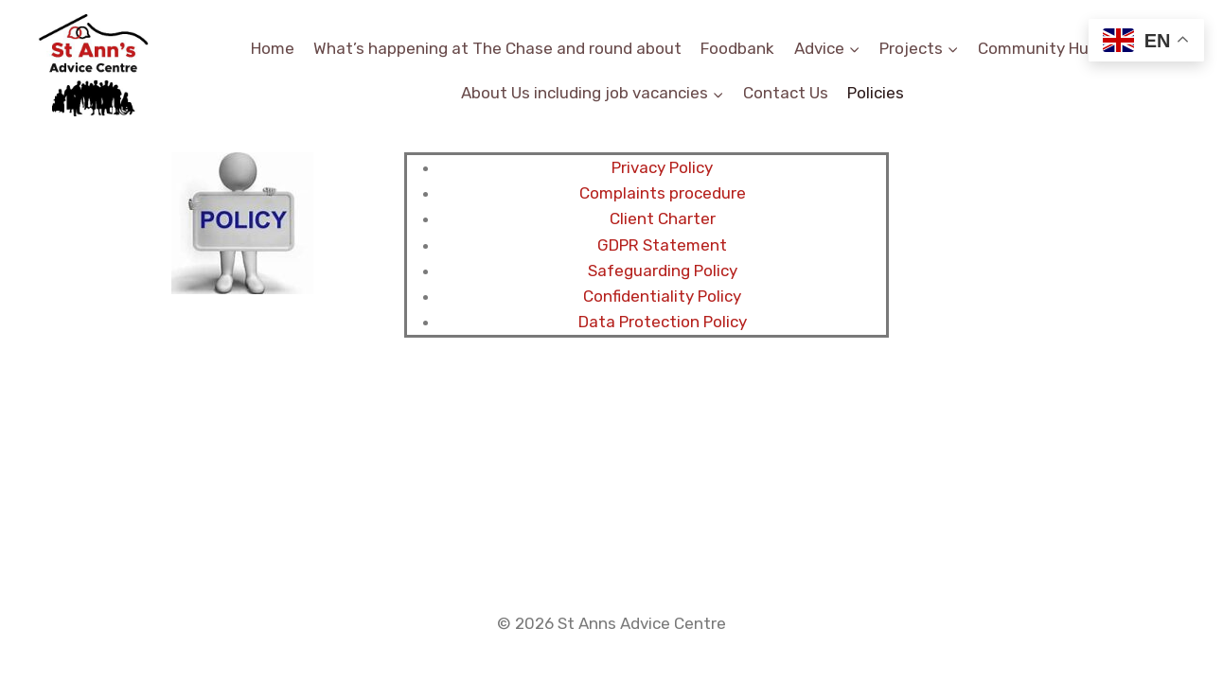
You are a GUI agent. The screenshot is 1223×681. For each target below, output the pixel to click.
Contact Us (785, 92)
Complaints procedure (662, 192)
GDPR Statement (662, 245)
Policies (875, 92)
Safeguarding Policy (662, 270)
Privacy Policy (662, 167)
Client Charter (663, 218)
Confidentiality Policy (662, 296)
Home (272, 48)
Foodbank (737, 48)
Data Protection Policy (662, 321)
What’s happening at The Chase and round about (497, 48)
